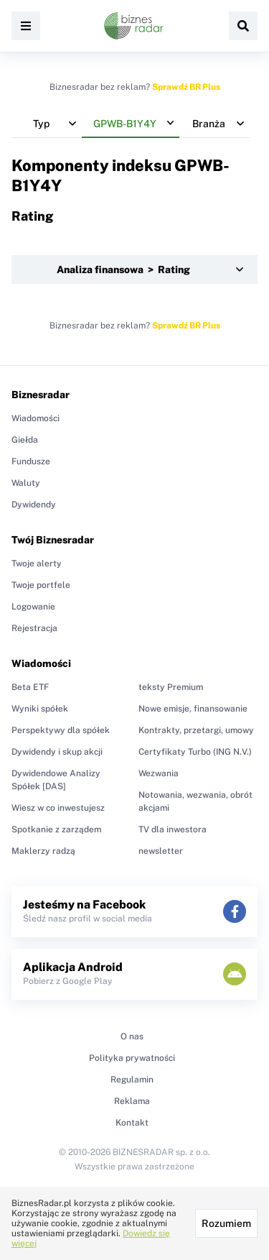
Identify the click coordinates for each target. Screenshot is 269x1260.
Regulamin (132, 1080)
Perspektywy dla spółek (60, 730)
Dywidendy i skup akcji (57, 752)
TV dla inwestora (172, 829)
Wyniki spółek (39, 709)
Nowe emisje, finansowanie (192, 709)
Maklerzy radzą (43, 851)
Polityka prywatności (132, 1058)
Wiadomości (35, 418)
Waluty (25, 483)
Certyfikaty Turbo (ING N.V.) (195, 752)
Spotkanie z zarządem (56, 829)
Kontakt (131, 1123)
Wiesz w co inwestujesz (58, 808)
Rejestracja (34, 628)
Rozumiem (226, 1223)
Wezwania (158, 773)
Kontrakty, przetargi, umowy (196, 730)
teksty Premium (170, 687)
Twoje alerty (36, 563)
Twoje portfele (40, 585)
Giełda (24, 440)
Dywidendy (33, 505)
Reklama (132, 1101)
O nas (132, 1036)
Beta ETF (30, 687)
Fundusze (30, 461)
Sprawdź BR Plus (186, 87)
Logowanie (33, 607)
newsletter (160, 851)
